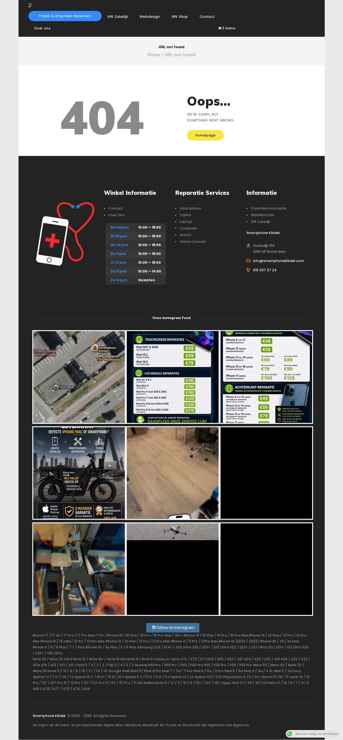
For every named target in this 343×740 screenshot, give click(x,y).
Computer (188, 228)
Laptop (186, 221)
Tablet (185, 215)
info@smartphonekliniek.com (278, 260)
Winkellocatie (262, 215)
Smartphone (190, 208)
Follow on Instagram (173, 627)
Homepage (205, 135)
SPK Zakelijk (260, 221)
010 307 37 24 (265, 270)
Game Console (193, 241)
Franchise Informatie (268, 208)
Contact (115, 208)
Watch (185, 235)
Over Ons (116, 215)
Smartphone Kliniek (49, 715)
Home (153, 54)
